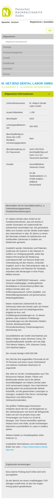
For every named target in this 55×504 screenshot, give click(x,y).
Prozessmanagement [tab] (12, 52)
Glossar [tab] (6, 74)
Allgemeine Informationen (16, 42)
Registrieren (36, 22)
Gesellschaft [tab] (8, 63)
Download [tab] (7, 69)
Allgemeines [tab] (9, 36)
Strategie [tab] (7, 47)
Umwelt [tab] (6, 58)
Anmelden (49, 22)
